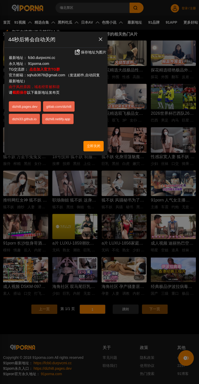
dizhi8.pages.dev (25, 107)
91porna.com (38, 64)
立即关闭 (93, 146)
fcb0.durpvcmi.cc (41, 58)
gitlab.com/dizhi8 (59, 107)
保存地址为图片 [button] (90, 52)
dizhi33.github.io (24, 119)
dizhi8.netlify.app (57, 119)
